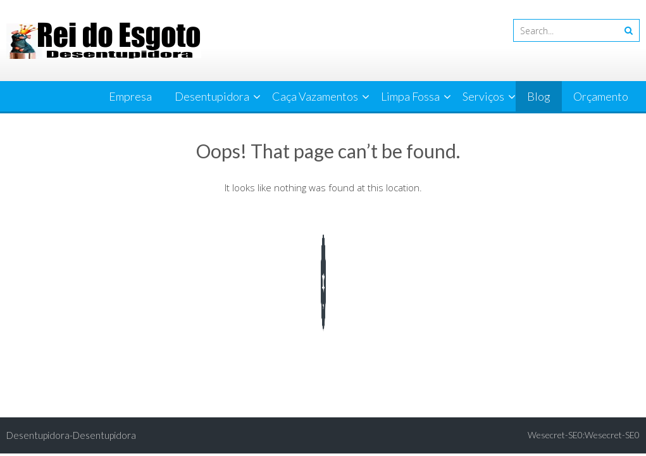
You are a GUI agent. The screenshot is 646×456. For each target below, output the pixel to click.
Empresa (130, 96)
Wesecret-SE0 (612, 434)
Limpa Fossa (410, 96)
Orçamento (600, 96)
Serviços (483, 96)
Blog (538, 96)
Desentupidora (212, 96)
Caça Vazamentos (315, 96)
